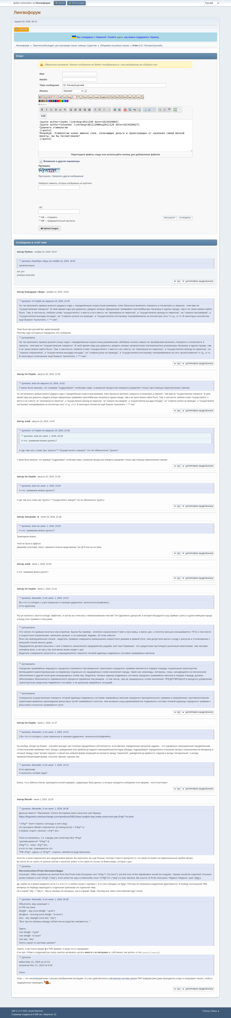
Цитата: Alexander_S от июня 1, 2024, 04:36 (45, 808)
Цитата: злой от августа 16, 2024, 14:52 (43, 383)
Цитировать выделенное (197, 281)
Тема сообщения (49, 85)
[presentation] (65, 198)
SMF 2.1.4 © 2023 (19, 1011)
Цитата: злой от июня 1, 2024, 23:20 (43, 436)
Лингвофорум (27, 12)
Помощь (206, 1011)
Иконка (44, 91)
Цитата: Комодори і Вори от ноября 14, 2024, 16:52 (48, 261)
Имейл (43, 79)
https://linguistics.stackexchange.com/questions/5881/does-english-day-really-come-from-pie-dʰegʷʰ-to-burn (76, 816)
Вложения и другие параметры (62, 161)
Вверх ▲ (215, 1011)
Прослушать (44, 176)
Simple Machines (35, 1011)
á (39, 104)
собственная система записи (122, 978)
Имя (42, 73)
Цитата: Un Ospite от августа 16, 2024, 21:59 (46, 301)
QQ (176, 281)
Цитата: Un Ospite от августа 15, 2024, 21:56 (46, 430)
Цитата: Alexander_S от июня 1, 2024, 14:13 (45, 598)
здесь (120, 37)
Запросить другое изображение (67, 176)
